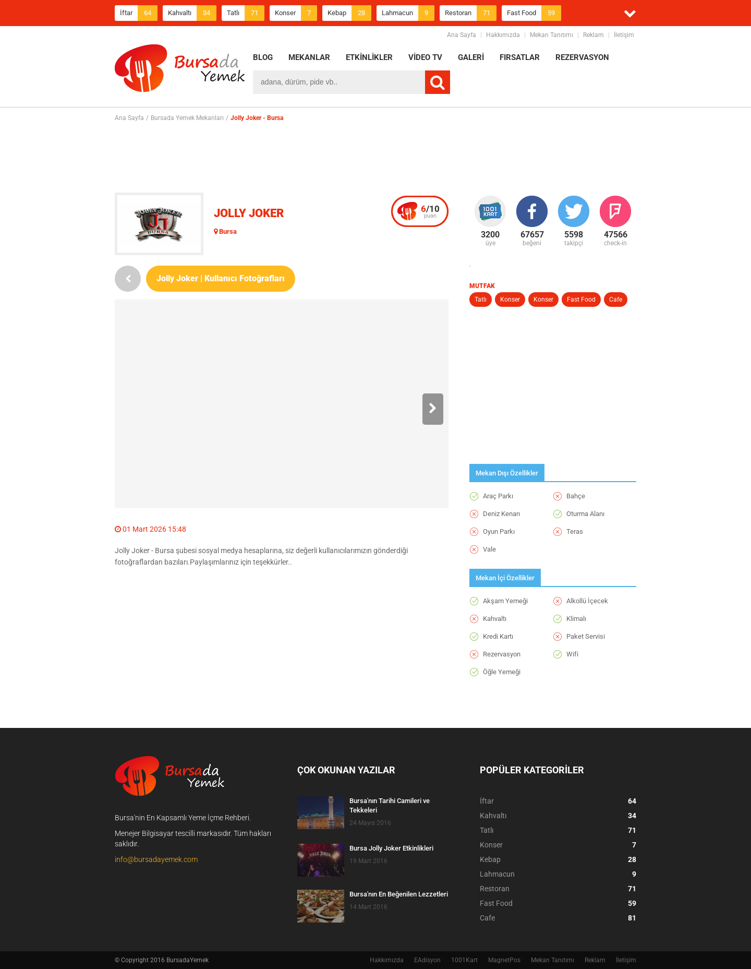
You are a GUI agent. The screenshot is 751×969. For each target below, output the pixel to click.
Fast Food (534, 13)
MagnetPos (504, 960)
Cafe (615, 299)
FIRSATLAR (520, 57)
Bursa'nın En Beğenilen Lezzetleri (398, 894)
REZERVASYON (582, 57)
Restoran (470, 13)
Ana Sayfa (461, 35)
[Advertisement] (375, 157)
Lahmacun (408, 13)
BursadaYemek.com (180, 70)
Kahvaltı (192, 13)
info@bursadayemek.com (156, 859)
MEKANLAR (309, 57)
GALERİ (471, 57)
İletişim (624, 35)
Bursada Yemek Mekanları (187, 118)
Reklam (593, 35)
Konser (296, 13)
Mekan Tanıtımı (551, 35)
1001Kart (464, 960)
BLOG (263, 57)
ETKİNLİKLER (369, 57)
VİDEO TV (425, 57)
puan (430, 211)
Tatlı (245, 13)
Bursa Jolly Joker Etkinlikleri (391, 848)
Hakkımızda (503, 35)
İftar (139, 13)
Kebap (349, 13)
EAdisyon (427, 960)
